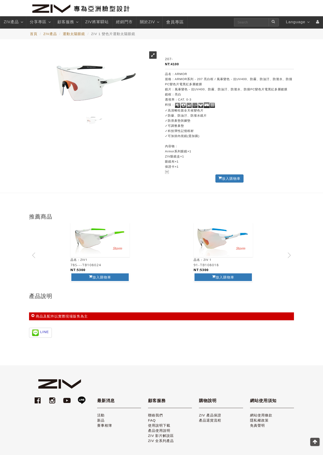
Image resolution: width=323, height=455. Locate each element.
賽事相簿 (104, 425)
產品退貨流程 (210, 420)
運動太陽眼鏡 (74, 34)
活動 (101, 415)
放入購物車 (100, 277)
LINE (44, 332)
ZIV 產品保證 (210, 415)
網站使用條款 (261, 415)
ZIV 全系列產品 (161, 441)
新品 (101, 420)
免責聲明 (257, 425)
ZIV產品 (13, 22)
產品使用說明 (159, 430)
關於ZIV (149, 22)
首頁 (33, 34)
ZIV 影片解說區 (161, 436)
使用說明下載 (159, 425)
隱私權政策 (259, 420)
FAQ (152, 420)
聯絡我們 (155, 415)
